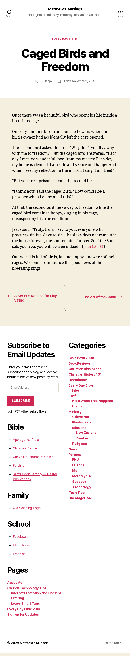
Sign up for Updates (23, 617)
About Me (14, 585)
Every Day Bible (65, 40)
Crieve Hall (81, 419)
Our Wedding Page (27, 511)
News (73, 452)
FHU (75, 462)
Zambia (82, 441)
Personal (76, 457)
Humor (77, 409)
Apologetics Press (26, 442)
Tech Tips (77, 495)
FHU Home (21, 548)
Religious (79, 446)
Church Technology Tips (26, 591)
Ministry (75, 414)
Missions (79, 430)
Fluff (72, 398)
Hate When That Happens (92, 403)
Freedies (19, 557)
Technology (81, 490)
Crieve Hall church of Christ (33, 460)
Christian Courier (25, 451)
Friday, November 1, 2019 (79, 82)
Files (76, 393)
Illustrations (81, 425)
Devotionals (78, 383)
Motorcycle (81, 479)
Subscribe (21, 403)
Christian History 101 (85, 377)
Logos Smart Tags (25, 606)
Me (74, 473)
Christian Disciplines (85, 372)
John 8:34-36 (94, 247)
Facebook (20, 539)
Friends (78, 468)
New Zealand (86, 435)
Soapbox (79, 484)
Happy (47, 82)
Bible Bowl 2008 (81, 361)
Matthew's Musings (65, 9)
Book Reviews (80, 366)
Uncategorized (80, 501)
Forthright (20, 468)
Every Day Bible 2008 (24, 612)
